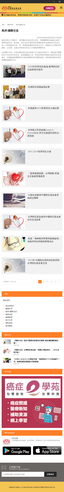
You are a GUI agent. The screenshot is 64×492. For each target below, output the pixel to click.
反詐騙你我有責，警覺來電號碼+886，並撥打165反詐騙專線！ (27, 15)
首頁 (3, 24)
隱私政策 (8, 323)
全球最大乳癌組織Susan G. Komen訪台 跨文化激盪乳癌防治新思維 (43, 133)
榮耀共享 (8, 309)
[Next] (59, 281)
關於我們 (10, 24)
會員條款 (8, 326)
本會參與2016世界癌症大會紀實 (43, 108)
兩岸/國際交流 (11, 311)
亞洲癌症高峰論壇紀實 (38, 87)
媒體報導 (8, 317)
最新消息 (8, 314)
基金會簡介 (9, 306)
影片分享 (8, 320)
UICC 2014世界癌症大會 (39, 151)
